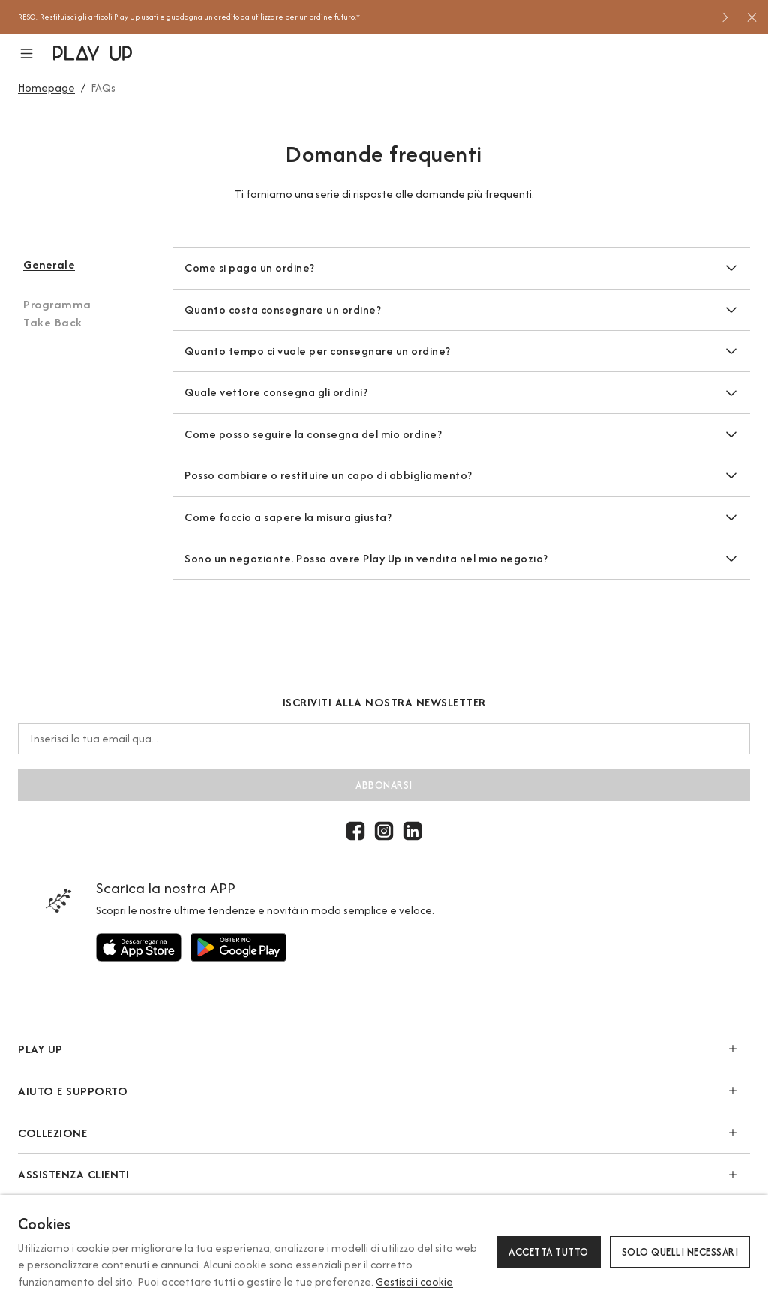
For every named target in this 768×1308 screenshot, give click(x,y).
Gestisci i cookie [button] (414, 1281)
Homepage (46, 87)
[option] (364, 17)
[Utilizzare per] (139, 947)
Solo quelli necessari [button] (680, 1251)
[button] (35, 53)
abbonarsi (384, 785)
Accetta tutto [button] (548, 1251)
